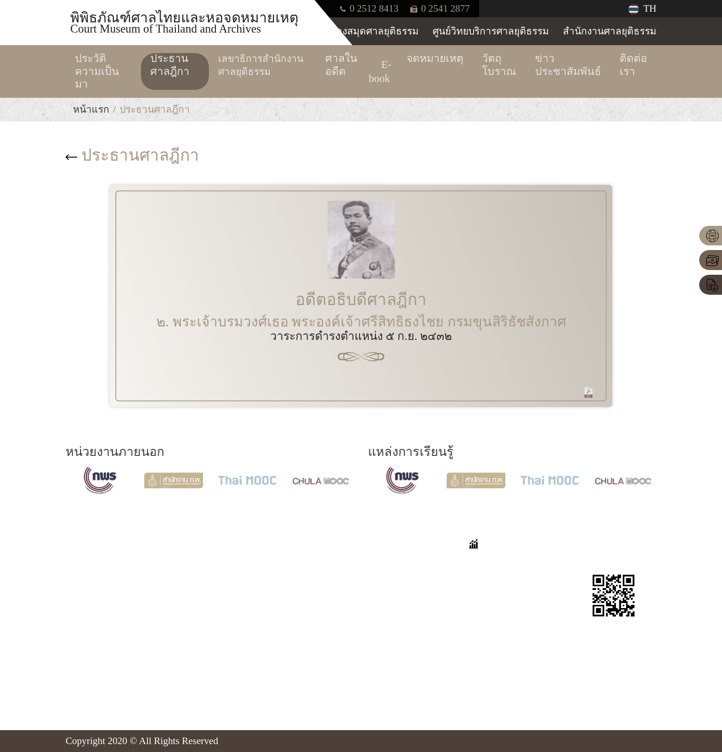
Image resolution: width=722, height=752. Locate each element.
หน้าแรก (91, 109)
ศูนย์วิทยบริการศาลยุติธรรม (491, 31)
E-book (281, 625)
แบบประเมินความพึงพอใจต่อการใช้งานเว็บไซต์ (411, 676)
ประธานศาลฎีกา (132, 155)
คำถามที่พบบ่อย (401, 561)
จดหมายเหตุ (293, 609)
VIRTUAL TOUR (302, 561)
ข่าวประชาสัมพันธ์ (306, 670)
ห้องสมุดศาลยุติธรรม (374, 31)
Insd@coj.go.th (109, 678)
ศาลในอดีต (291, 593)
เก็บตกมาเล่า (395, 577)
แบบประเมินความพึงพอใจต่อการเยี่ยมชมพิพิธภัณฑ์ (411, 635)
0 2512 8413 (369, 8)
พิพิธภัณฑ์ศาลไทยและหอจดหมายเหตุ (184, 22)
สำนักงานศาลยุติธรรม (609, 31)
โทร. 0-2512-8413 (115, 645)
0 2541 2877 (440, 8)
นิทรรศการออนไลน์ (308, 577)
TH (642, 8)
